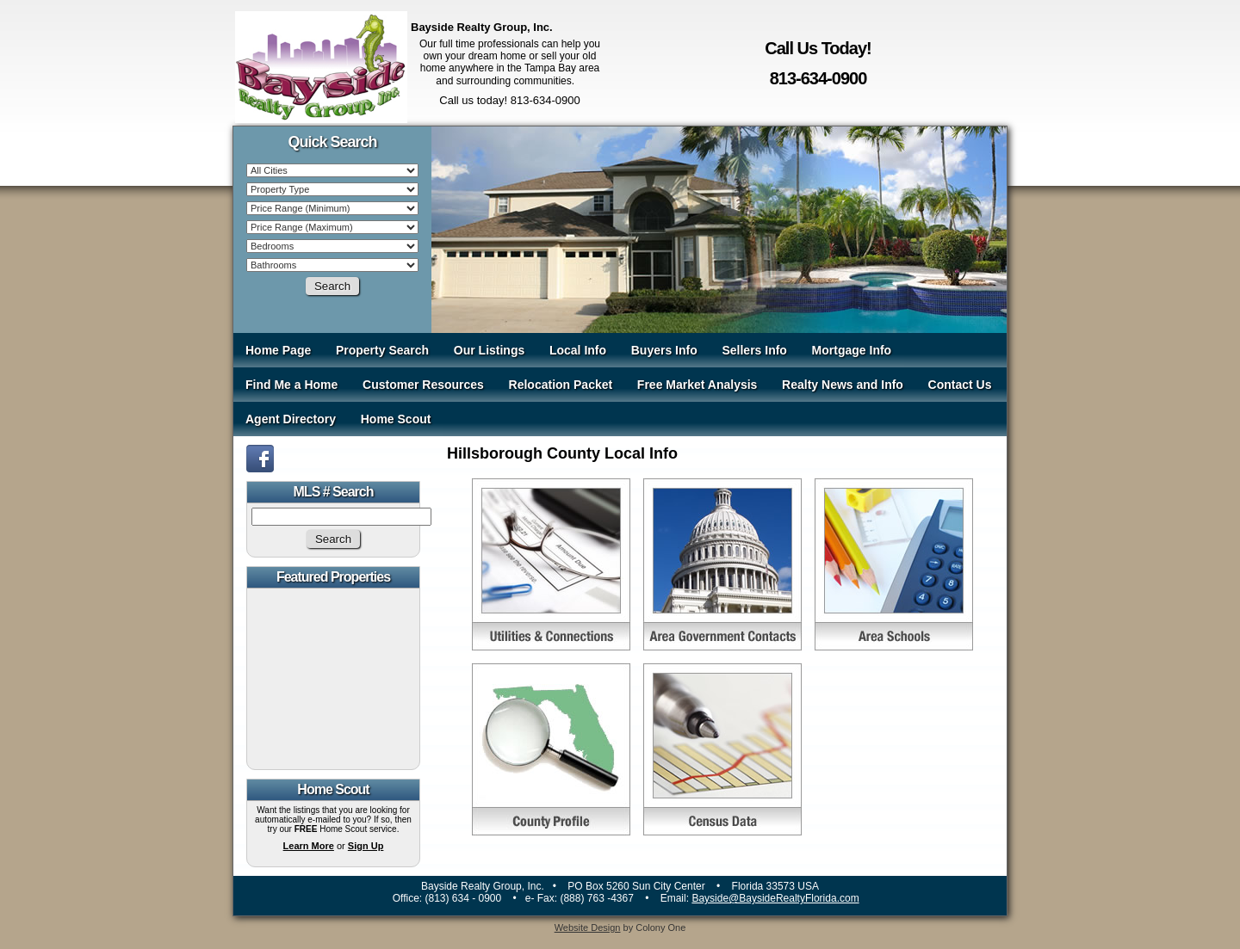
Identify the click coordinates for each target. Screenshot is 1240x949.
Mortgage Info (852, 350)
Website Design (588, 927)
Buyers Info (664, 350)
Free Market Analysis (697, 384)
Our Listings (489, 350)
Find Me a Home (291, 384)
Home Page (278, 350)
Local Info (577, 350)
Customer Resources (423, 384)
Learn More (308, 846)
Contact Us (960, 384)
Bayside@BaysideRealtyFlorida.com (775, 898)
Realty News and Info (842, 384)
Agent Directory (290, 419)
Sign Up (366, 846)
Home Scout (396, 419)
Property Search (382, 350)
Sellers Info (754, 350)
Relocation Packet (561, 384)
